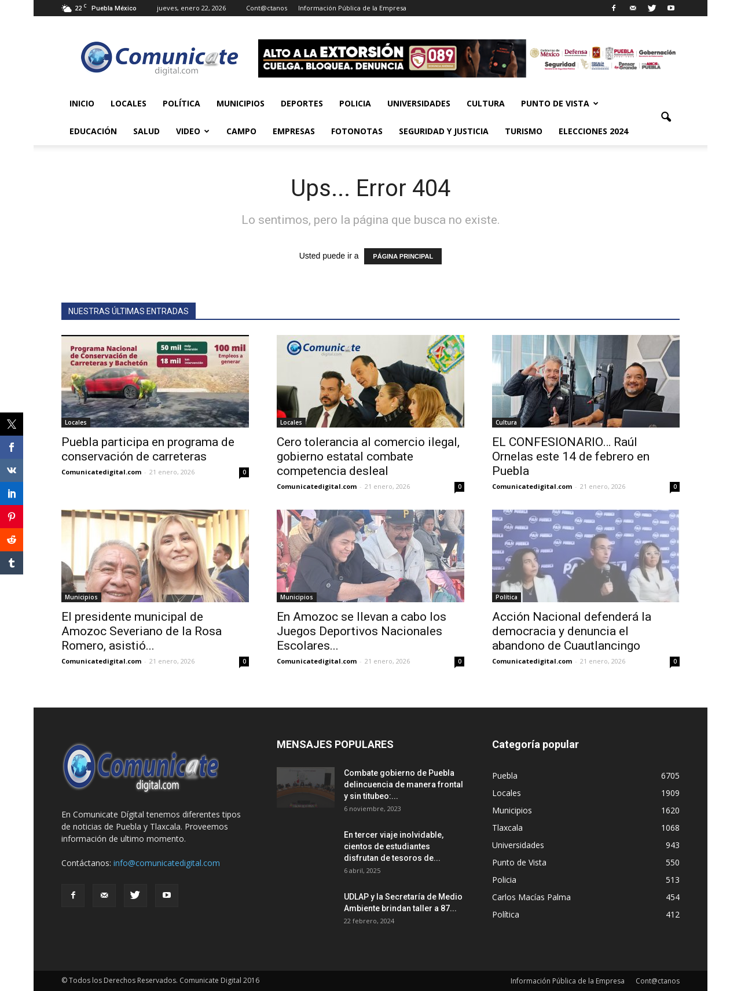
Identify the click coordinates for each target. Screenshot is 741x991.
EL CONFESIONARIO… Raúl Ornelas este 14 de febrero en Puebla (571, 456)
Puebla (505, 775)
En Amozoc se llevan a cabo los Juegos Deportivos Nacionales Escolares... (361, 631)
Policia (355, 103)
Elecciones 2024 (593, 131)
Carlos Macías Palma (531, 896)
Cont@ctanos (266, 7)
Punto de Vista (560, 103)
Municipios (241, 103)
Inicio (81, 103)
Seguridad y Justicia (444, 131)
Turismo (523, 131)
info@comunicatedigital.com (166, 862)
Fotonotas (357, 131)
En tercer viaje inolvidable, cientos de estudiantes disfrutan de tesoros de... (393, 846)
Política (181, 103)
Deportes (302, 103)
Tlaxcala (507, 827)
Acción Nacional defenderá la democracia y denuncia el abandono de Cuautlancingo (571, 631)
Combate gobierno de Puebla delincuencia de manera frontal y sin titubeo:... (403, 784)
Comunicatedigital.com (101, 471)
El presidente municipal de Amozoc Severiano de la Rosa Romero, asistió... (141, 631)
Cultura (486, 103)
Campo (241, 131)
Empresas (294, 131)
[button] (666, 117)
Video (193, 131)
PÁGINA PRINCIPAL (403, 256)
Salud (146, 131)
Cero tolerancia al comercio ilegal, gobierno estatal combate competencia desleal (368, 456)
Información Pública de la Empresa (352, 7)
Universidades (418, 103)
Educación (93, 131)
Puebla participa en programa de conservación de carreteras (147, 449)
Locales (128, 103)
